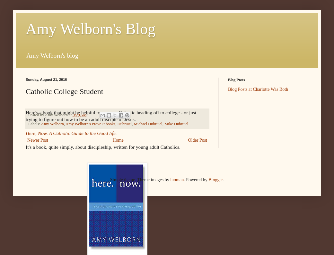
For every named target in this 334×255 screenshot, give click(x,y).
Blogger (215, 179)
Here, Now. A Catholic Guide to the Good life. (72, 133)
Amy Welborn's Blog (90, 28)
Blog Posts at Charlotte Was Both (258, 89)
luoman (177, 179)
